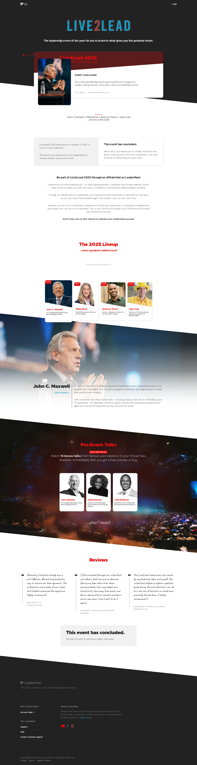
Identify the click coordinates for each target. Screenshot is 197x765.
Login (174, 4)
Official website (62, 395)
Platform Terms (44, 763)
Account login (27, 715)
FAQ (22, 735)
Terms (31, 763)
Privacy (24, 763)
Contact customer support (32, 740)
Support (24, 730)
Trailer (54, 84)
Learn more (86, 720)
